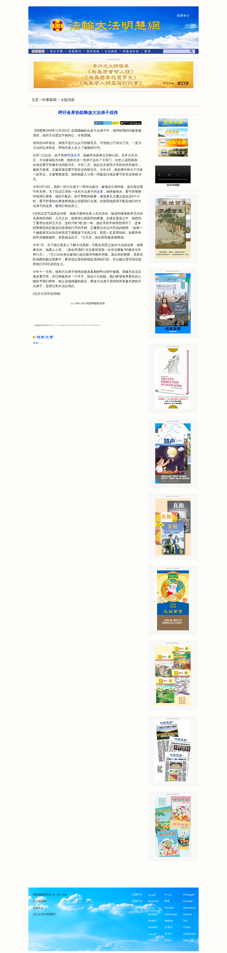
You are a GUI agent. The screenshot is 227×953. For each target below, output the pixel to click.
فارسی (152, 933)
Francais (153, 940)
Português (189, 894)
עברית (168, 894)
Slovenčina (189, 907)
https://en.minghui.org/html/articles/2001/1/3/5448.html (75, 325)
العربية (152, 894)
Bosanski (153, 901)
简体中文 (137, 901)
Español (152, 927)
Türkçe (187, 927)
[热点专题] (56, 51)
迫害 (100, 191)
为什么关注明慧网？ (45, 914)
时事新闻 (49, 100)
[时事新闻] (37, 51)
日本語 (169, 927)
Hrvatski (169, 907)
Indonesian (171, 914)
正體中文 (137, 894)
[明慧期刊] (74, 51)
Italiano (169, 920)
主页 (35, 100)
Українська (189, 933)
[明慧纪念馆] (131, 51)
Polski (168, 940)
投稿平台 (38, 907)
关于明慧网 (39, 901)
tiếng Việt (188, 940)
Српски (187, 914)
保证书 (75, 155)
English (152, 920)
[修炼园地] (92, 51)
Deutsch (153, 914)
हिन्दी (167, 901)
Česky (151, 907)
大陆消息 (67, 100)
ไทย (185, 920)
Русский (188, 901)
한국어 (169, 933)
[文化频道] (110, 51)
